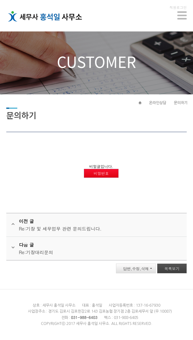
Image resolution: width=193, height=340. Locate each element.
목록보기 (171, 268)
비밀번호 (101, 173)
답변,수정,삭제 (136, 268)
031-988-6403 (84, 317)
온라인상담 (157, 103)
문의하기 (181, 103)
